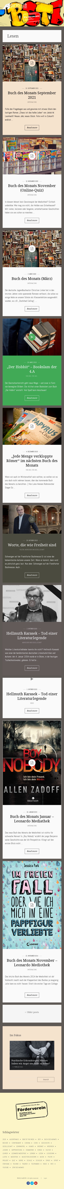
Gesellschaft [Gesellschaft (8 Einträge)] (8, 1146)
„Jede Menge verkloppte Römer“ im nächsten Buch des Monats (31, 460)
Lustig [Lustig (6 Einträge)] (5, 1157)
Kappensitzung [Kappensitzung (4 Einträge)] (17, 1150)
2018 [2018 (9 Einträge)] (4, 1139)
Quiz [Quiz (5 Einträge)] (13, 1160)
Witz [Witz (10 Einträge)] (51, 1164)
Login (45, 1178)
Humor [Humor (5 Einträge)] (31, 1146)
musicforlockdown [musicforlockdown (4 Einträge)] (29, 1157)
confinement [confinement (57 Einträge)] (16, 1143)
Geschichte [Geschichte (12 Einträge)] (45, 1143)
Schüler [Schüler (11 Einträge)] (39, 1160)
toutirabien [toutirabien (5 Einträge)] (35, 1164)
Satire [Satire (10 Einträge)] (21, 1160)
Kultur (22, 550)
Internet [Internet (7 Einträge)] (40, 1146)
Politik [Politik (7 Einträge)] (50, 1157)
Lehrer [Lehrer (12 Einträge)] (5, 1153)
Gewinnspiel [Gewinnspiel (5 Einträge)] (20, 1146)
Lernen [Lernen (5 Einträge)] (32, 1153)
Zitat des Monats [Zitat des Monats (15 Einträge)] (18, 1167)
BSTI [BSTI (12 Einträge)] (39, 1139)
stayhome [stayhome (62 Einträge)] (6, 1164)
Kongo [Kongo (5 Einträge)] (39, 1150)
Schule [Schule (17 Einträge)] (29, 1160)
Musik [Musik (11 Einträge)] (42, 1157)
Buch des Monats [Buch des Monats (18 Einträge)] (50, 1139)
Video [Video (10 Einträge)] (45, 1164)
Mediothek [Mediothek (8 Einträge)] (14, 1157)
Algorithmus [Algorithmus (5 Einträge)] (14, 1139)
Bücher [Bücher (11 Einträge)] (5, 1143)
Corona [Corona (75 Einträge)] (27, 1143)
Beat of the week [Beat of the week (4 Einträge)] (28, 1139)
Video (32, 703)
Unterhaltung (32, 102)
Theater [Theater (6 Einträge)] (25, 1164)
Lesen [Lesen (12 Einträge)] (41, 1153)
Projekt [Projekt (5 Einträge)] (5, 1160)
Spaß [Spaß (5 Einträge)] (48, 1160)
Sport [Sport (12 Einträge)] (56, 1160)
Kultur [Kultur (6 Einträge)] (48, 1150)
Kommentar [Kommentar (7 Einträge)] (30, 1150)
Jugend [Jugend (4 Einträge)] (5, 1150)
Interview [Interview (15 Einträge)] (50, 1146)
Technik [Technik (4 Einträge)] (15, 1164)
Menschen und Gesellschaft (34, 550)
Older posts (32, 1012)
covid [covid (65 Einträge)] (36, 1143)
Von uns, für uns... (32, 376)
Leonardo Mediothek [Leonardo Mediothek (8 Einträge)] (18, 1153)
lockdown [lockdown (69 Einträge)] (50, 1153)
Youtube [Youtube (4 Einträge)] (6, 1167)
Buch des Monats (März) (32, 279)
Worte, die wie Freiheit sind (32, 545)
